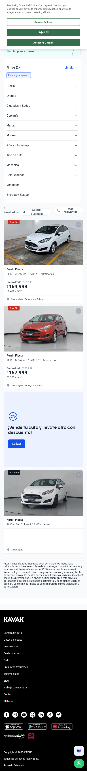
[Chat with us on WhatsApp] (79, 763)
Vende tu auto (11, 646)
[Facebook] (6, 715)
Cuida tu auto (11, 653)
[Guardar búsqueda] (35, 212)
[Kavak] (8, 5)
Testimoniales (11, 673)
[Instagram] (15, 715)
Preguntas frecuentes (16, 667)
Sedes (7, 660)
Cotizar (16, 443)
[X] (32, 715)
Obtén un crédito (13, 639)
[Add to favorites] (78, 225)
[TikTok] (50, 715)
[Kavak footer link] (14, 621)
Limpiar (70, 67)
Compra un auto (13, 632)
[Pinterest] (58, 715)
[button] (19, 75)
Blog (6, 680)
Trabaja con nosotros (15, 687)
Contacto (9, 694)
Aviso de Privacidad (15, 765)
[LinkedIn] (41, 715)
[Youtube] (24, 715)
